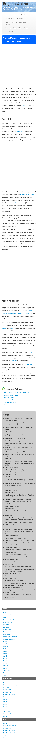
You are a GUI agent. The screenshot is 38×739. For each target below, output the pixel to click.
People (5, 656)
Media (5, 651)
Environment (7, 632)
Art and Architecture (9, 615)
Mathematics (7, 649)
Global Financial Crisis (10, 402)
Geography (6, 634)
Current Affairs (7, 622)
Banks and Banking (9, 405)
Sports (5, 668)
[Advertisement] (19, 65)
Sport (4, 735)
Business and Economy (10, 685)
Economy (6, 624)
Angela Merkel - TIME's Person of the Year (16, 393)
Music (5, 653)
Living (5, 699)
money (4, 328)
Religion (5, 661)
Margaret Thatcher (9, 397)
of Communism (29, 194)
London (14, 360)
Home (7, 15)
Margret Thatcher (30, 364)
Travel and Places (8, 714)
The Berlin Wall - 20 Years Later (13, 400)
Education (6, 627)
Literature (6, 646)
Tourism (5, 673)
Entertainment (7, 629)
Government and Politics (10, 636)
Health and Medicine (9, 639)
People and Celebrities (9, 733)
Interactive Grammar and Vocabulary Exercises (15, 23)
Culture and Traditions (9, 620)
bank (32, 352)
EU (12, 328)
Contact (26, 28)
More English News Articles (13, 28)
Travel (5, 675)
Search (13, 15)
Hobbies (5, 644)
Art (4, 682)
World (5, 716)
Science (5, 663)
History (5, 641)
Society (5, 665)
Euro (24, 105)
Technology (6, 670)
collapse (22, 194)
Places (5, 658)
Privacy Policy (9, 31)
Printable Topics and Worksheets (14, 18)
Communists (20, 131)
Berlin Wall (13, 203)
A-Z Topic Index (22, 15)
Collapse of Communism (11, 395)
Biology (5, 617)
